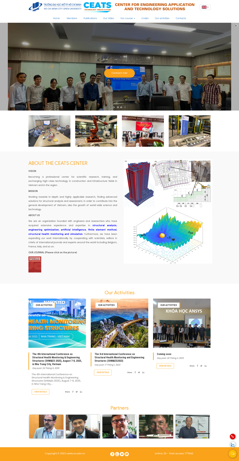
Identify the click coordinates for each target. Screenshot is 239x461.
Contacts (181, 18)
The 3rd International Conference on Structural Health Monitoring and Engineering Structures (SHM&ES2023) (119, 357)
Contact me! (119, 73)
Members (72, 18)
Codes (145, 18)
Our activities (162, 18)
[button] (204, 7)
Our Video (108, 18)
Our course (127, 18)
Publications (90, 18)
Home (56, 18)
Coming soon (164, 354)
